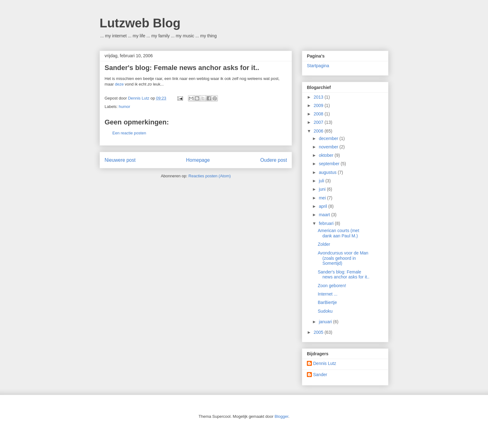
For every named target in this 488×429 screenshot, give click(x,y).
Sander (320, 374)
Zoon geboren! (332, 285)
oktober (327, 155)
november (329, 146)
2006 (319, 130)
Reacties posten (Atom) (210, 176)
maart (325, 214)
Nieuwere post (120, 160)
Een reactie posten (129, 133)
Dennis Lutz (324, 363)
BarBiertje (327, 302)
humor (124, 106)
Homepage (198, 160)
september (329, 163)
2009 (319, 105)
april (323, 206)
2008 (319, 113)
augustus (328, 172)
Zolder (324, 244)
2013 (319, 97)
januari (326, 321)
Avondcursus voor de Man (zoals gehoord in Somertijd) (343, 258)
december (329, 138)
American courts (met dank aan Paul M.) (338, 233)
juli (322, 180)
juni (323, 189)
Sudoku (325, 311)
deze (120, 84)
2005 (319, 332)
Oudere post (273, 160)
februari (327, 223)
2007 (319, 122)
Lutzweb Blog (140, 23)
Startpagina (318, 65)
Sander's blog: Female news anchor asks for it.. (182, 68)
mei (323, 197)
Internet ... (327, 293)
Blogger (281, 416)
